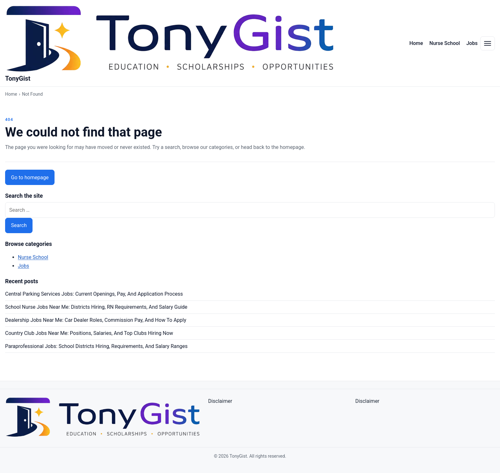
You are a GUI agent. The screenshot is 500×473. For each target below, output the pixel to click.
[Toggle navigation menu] (487, 43)
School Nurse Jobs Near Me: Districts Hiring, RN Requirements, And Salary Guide (96, 307)
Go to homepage (30, 177)
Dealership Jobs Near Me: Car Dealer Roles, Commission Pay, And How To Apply (95, 320)
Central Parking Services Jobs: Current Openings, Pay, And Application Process (94, 294)
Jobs (471, 43)
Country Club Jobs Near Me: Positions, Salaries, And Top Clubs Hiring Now (89, 333)
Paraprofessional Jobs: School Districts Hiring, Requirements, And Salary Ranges (96, 346)
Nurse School (445, 43)
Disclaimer (220, 401)
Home (416, 43)
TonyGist (17, 78)
